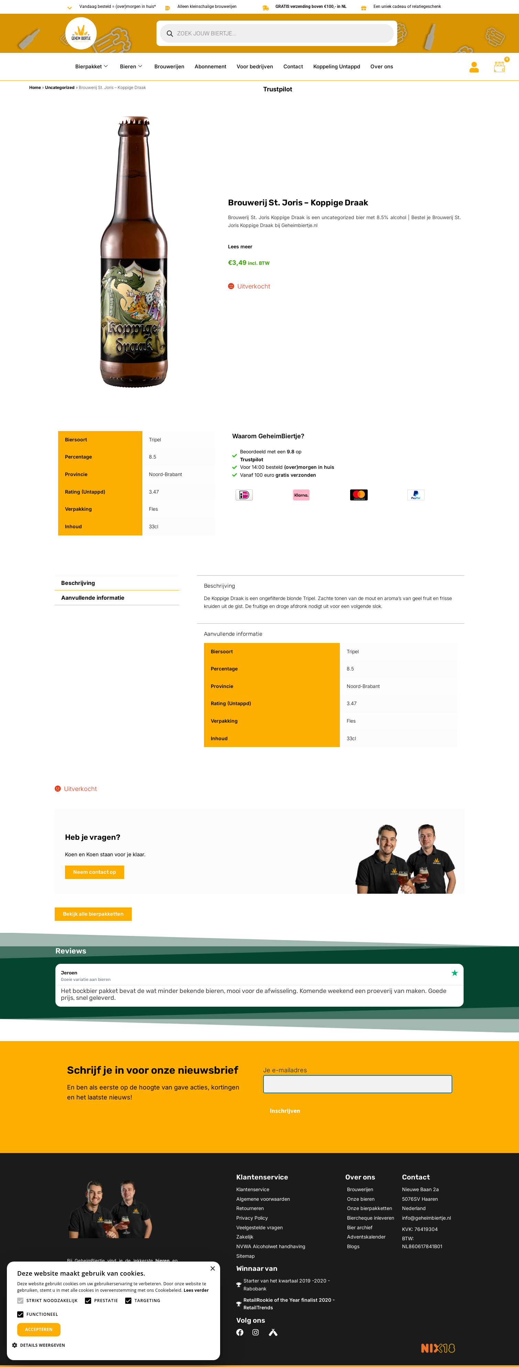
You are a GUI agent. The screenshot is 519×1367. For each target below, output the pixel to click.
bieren (162, 1260)
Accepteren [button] (39, 1329)
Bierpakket (91, 66)
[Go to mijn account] (474, 67)
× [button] (212, 1269)
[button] (41, 1345)
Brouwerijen (169, 66)
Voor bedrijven (255, 66)
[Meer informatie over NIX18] (438, 1348)
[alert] (113, 1311)
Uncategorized (60, 87)
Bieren (131, 66)
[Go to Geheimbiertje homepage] (81, 33)
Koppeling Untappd (336, 66)
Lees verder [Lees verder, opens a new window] (196, 1290)
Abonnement (210, 66)
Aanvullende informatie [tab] (93, 597)
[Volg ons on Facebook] (241, 1332)
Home (35, 87)
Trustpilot (277, 89)
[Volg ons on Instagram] (257, 1332)
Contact (293, 66)
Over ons (381, 66)
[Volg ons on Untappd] (274, 1332)
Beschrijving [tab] (78, 582)
